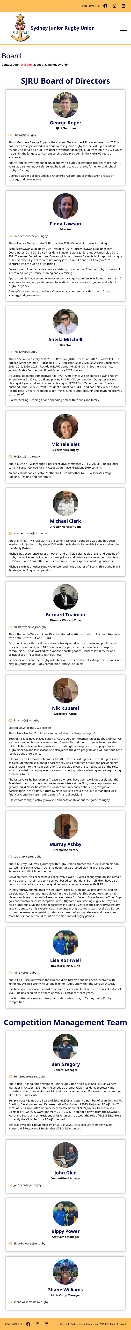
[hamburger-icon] (123, 28)
